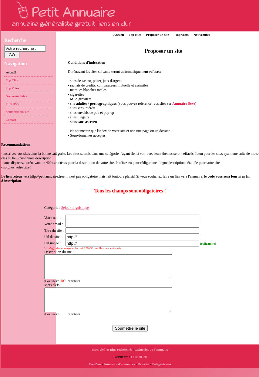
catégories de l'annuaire (152, 358)
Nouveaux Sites (16, 96)
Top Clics (12, 80)
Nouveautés (201, 34)
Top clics (135, 34)
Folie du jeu (139, 366)
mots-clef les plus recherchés (112, 358)
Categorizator (161, 373)
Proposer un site (157, 34)
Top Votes (12, 88)
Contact (11, 119)
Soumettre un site (17, 112)
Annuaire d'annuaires (119, 373)
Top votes (182, 34)
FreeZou (95, 373)
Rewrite (143, 373)
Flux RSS (12, 104)
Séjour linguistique (75, 207)
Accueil (118, 34)
